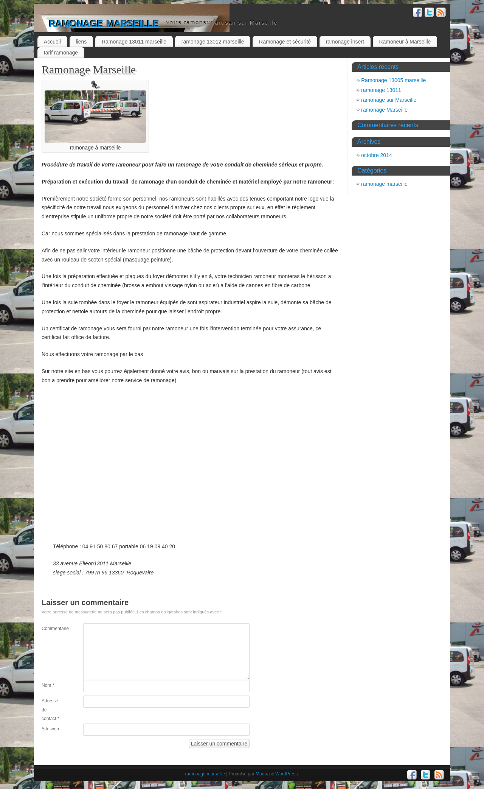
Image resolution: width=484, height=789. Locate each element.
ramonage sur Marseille (388, 100)
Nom (48, 685)
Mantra (263, 774)
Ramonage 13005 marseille (393, 80)
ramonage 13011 (381, 90)
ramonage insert (345, 42)
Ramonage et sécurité (285, 42)
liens (81, 42)
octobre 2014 (376, 155)
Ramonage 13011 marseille (134, 42)
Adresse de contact (50, 710)
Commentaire (52, 628)
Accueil (52, 42)
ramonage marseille (104, 22)
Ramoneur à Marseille (405, 42)
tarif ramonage (61, 53)
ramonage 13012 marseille (213, 42)
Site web (50, 728)
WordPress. (287, 774)
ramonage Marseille (384, 110)
